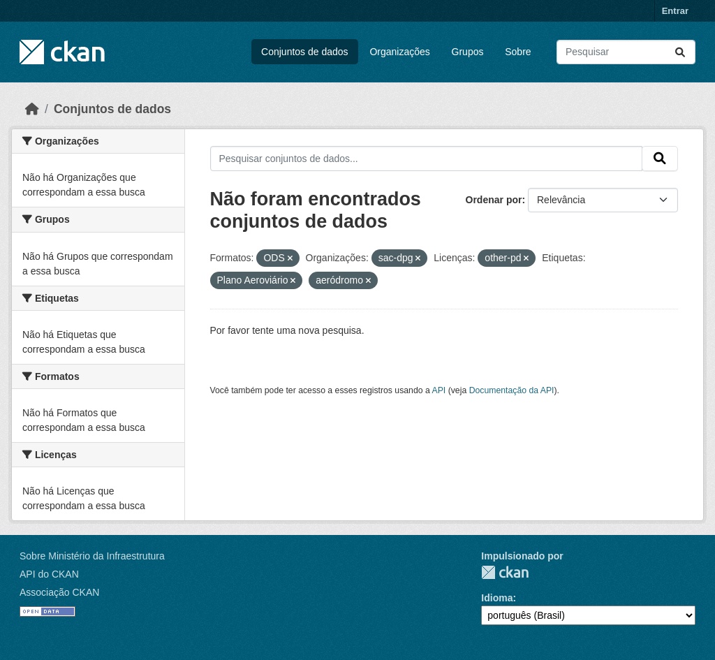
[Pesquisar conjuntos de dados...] (625, 52)
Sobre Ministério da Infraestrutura (92, 556)
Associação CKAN (59, 592)
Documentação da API (511, 390)
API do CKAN (49, 574)
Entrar (675, 11)
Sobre (518, 51)
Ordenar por (494, 199)
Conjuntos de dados (304, 51)
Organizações (399, 51)
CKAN (505, 572)
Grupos (468, 51)
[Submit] (680, 52)
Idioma (497, 597)
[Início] (32, 109)
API (439, 390)
